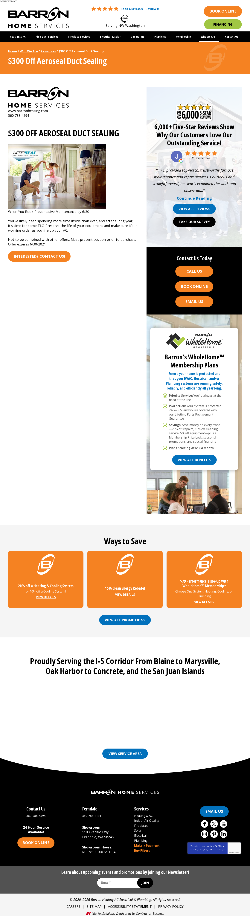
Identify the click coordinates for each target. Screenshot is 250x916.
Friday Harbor (187, 735)
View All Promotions (125, 619)
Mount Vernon (109, 740)
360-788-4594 (130, 17)
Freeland (164, 735)
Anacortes (59, 735)
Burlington (105, 735)
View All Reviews (194, 209)
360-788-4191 (92, 814)
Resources (48, 51)
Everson (126, 735)
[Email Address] (125, 881)
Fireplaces (142, 823)
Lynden (65, 740)
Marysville (83, 740)
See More (183, 740)
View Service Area (125, 752)
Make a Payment (148, 842)
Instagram (204, 832)
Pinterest (214, 832)
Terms (237, 850)
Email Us (194, 301)
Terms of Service (216, 848)
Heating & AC (144, 814)
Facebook (204, 822)
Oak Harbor (136, 740)
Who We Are (29, 51)
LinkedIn (223, 832)
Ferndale (144, 735)
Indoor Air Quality (148, 818)
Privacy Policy (204, 848)
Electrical (141, 832)
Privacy (231, 850)
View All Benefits (194, 460)
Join (145, 881)
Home (12, 51)
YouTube (223, 822)
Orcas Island (160, 740)
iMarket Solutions (103, 911)
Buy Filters (143, 847)
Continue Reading (194, 198)
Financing (223, 24)
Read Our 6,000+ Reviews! (140, 9)
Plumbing (142, 837)
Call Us (194, 271)
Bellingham (82, 735)
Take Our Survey (194, 221)
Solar (138, 828)
